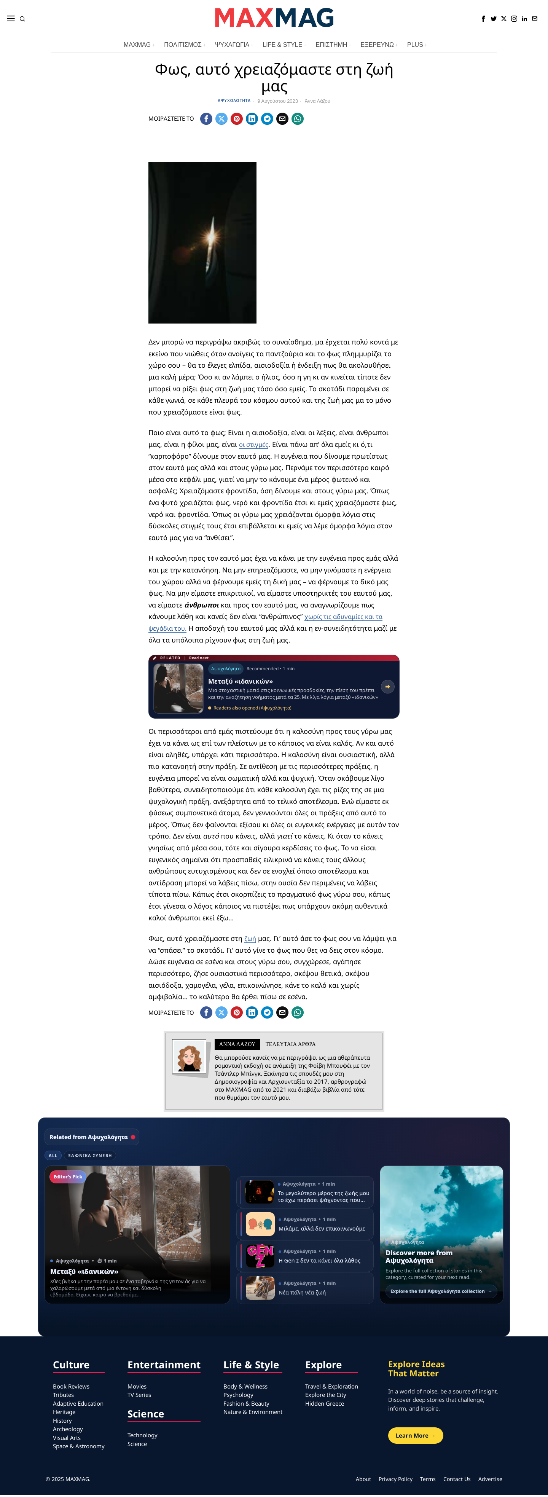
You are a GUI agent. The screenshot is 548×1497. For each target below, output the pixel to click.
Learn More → (416, 1437)
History (62, 1423)
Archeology (68, 1431)
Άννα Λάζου (317, 101)
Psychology (238, 1397)
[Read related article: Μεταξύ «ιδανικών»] (274, 689)
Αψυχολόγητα (234, 101)
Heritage (64, 1414)
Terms (428, 1481)
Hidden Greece (324, 1405)
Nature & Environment (252, 1414)
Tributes (63, 1397)
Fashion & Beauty (246, 1405)
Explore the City (325, 1397)
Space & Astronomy (79, 1448)
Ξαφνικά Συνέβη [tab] (90, 1158)
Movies (137, 1388)
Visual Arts (67, 1440)
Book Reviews (71, 1388)
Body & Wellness (245, 1388)
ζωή (250, 940)
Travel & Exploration (331, 1388)
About (363, 1481)
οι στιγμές (255, 446)
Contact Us (457, 1481)
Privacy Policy (396, 1481)
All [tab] (53, 1158)
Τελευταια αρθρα (291, 1046)
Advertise (490, 1481)
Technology (142, 1437)
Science (137, 1446)
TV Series (139, 1397)
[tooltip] (483, 18)
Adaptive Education (78, 1405)
